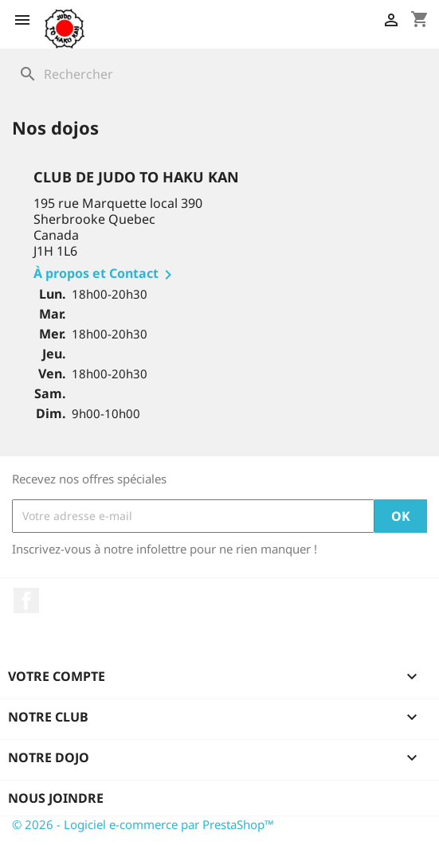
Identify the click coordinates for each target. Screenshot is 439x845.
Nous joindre (56, 798)
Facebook (26, 600)
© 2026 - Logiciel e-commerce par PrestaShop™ (143, 824)
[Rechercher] (219, 74)
